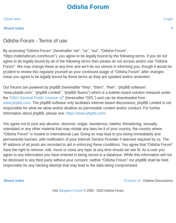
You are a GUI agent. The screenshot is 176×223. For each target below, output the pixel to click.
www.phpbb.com (16, 103)
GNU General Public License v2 (37, 98)
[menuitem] (168, 19)
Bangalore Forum (71, 190)
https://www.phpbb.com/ (85, 113)
